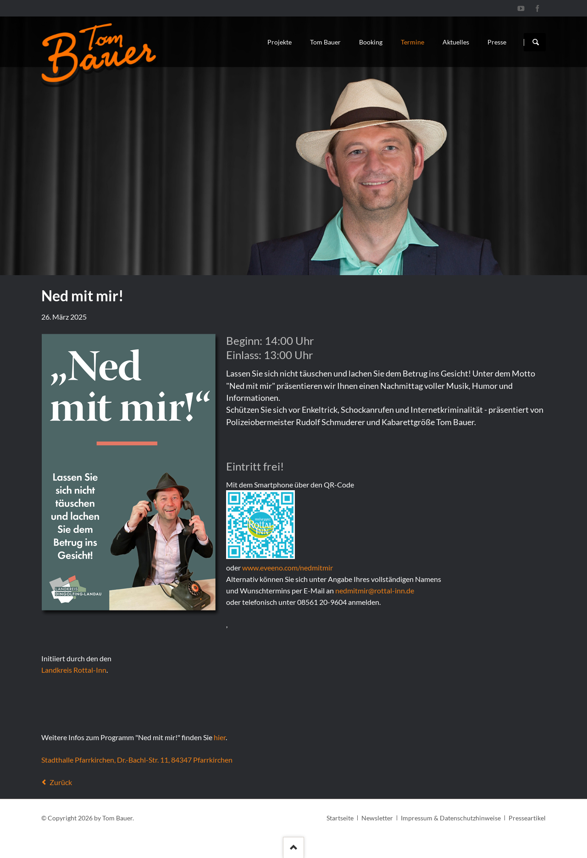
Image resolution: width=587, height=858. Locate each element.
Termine (412, 42)
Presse (496, 42)
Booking (370, 42)
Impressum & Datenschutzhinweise (451, 818)
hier (220, 737)
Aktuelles (456, 42)
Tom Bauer (325, 42)
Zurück (61, 782)
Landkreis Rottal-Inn (73, 669)
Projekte (279, 42)
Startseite (340, 818)
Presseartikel (527, 818)
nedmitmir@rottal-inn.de (374, 590)
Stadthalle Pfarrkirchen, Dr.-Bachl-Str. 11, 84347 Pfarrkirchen (137, 759)
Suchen (536, 42)
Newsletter (377, 818)
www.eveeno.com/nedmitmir (287, 567)
